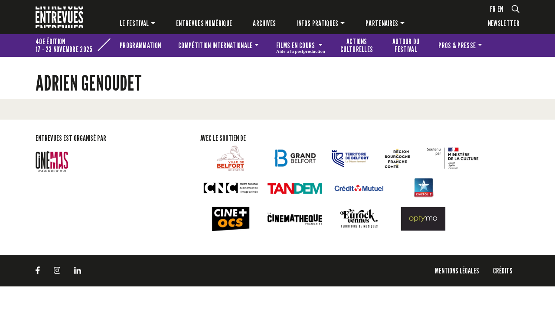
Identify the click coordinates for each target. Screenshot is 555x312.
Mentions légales (457, 270)
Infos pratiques (318, 23)
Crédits (503, 270)
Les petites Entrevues (507, 45)
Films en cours (300, 47)
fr (493, 8)
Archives (264, 23)
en (500, 8)
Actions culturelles (356, 45)
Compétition (215, 45)
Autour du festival (406, 45)
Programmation (140, 45)
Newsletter (503, 23)
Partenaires (382, 23)
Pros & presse (457, 45)
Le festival (134, 23)
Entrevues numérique (204, 23)
